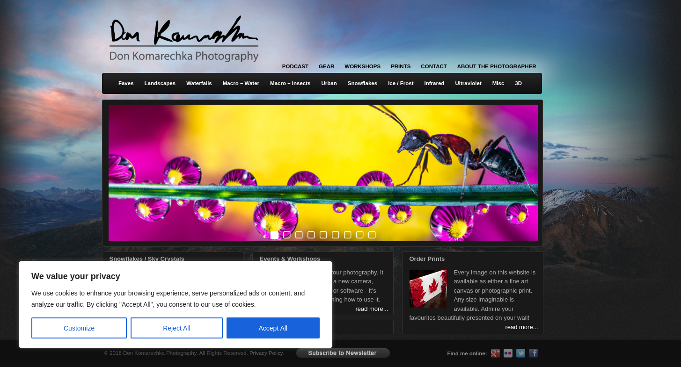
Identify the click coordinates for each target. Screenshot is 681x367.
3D (518, 83)
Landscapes (160, 83)
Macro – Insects (290, 83)
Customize (79, 328)
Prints (400, 66)
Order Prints (427, 258)
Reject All (176, 328)
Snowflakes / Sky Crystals (147, 258)
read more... (521, 327)
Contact (434, 66)
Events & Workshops (290, 258)
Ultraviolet (468, 83)
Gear (326, 66)
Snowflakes (362, 83)
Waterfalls (199, 83)
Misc (498, 83)
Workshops (362, 66)
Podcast (295, 66)
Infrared (435, 83)
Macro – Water (241, 83)
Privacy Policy (266, 353)
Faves (126, 83)
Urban (329, 83)
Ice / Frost (400, 83)
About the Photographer (496, 66)
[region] (122, 304)
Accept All (273, 328)
